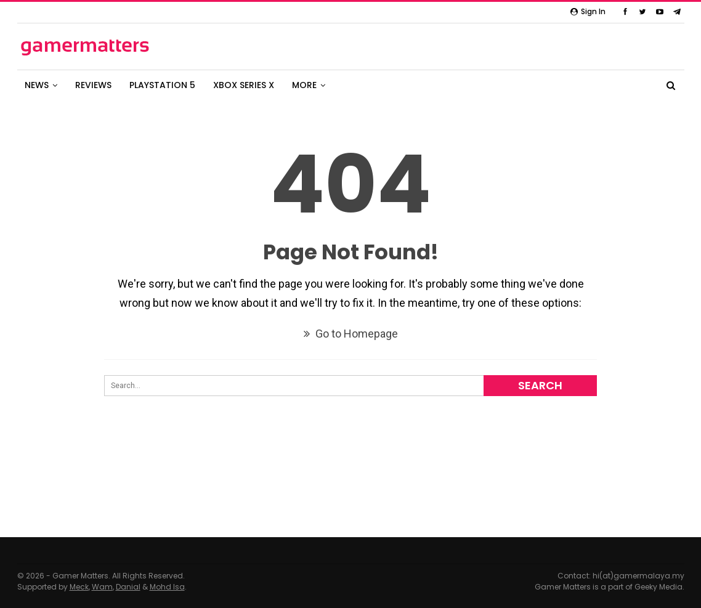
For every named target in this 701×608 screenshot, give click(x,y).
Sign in (588, 11)
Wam (102, 587)
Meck (79, 587)
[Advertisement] (350, 495)
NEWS (37, 85)
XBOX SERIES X (243, 85)
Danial (128, 587)
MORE (304, 85)
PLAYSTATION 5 (162, 85)
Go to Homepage (351, 333)
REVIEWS (93, 85)
